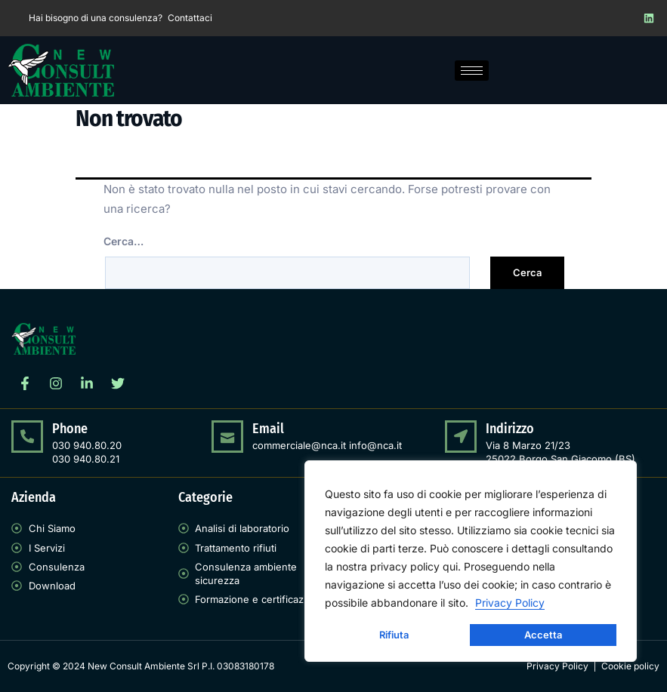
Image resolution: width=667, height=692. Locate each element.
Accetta (543, 635)
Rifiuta (394, 635)
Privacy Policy (510, 602)
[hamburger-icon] (472, 70)
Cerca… (123, 241)
